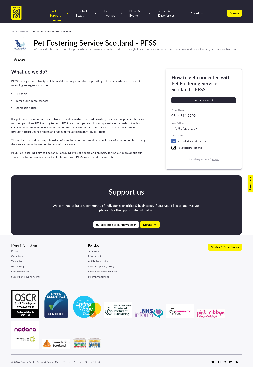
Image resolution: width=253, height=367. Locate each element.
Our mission (17, 255)
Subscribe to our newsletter (26, 276)
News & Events (134, 13)
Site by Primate (93, 362)
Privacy (77, 362)
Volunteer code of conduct (102, 271)
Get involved (109, 13)
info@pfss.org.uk (184, 128)
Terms (66, 362)
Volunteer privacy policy (101, 266)
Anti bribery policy (98, 261)
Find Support (55, 13)
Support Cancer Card (48, 362)
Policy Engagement (98, 276)
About (194, 13)
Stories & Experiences (166, 13)
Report (215, 159)
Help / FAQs (18, 266)
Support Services (19, 31)
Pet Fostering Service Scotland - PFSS (52, 31)
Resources (16, 250)
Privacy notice (95, 255)
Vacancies (16, 261)
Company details (20, 271)
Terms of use (95, 250)
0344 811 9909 (183, 115)
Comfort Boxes (81, 13)
